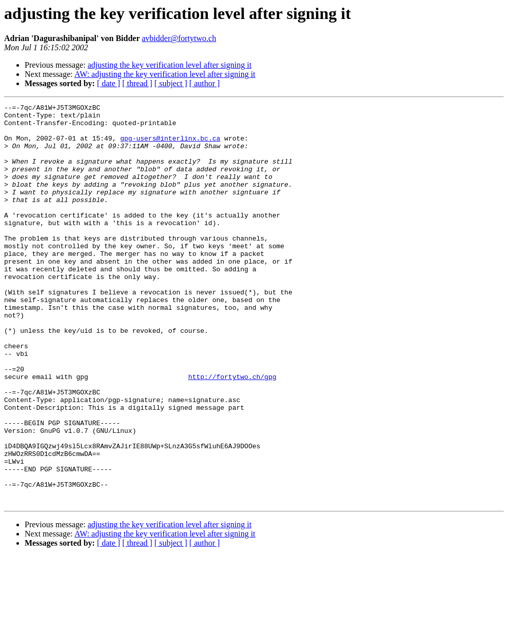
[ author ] (204, 83)
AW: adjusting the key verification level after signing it (165, 74)
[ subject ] (170, 83)
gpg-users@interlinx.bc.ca (170, 145)
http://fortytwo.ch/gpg (232, 431)
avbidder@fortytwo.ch (179, 38)
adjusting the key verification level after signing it (169, 65)
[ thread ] (137, 83)
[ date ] (108, 83)
